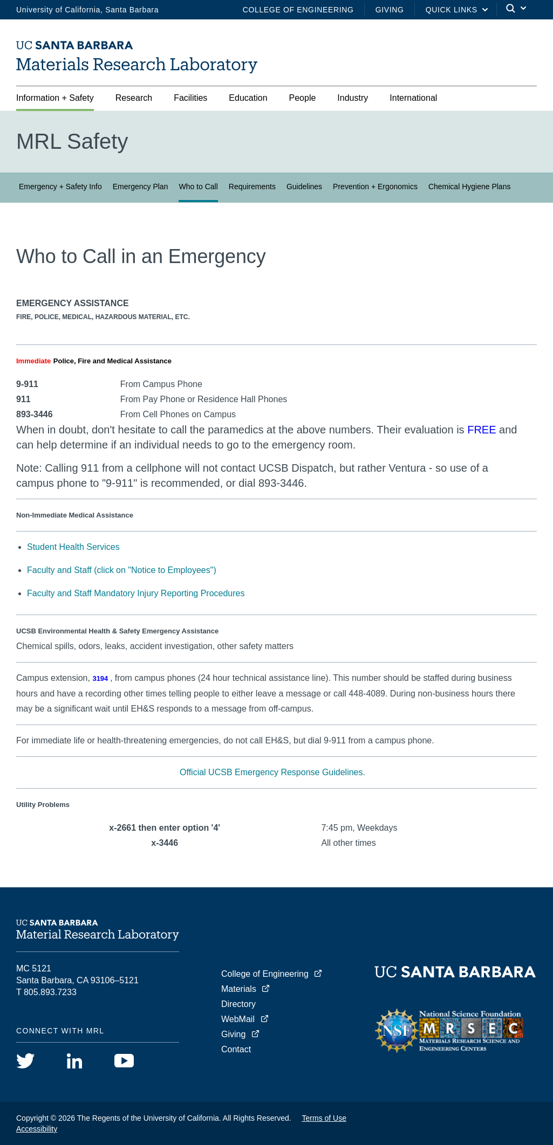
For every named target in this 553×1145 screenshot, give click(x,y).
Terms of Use (324, 1118)
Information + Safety (55, 97)
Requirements (252, 186)
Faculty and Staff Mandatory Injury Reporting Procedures (135, 593)
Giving (390, 9)
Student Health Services (73, 546)
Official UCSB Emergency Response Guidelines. (272, 772)
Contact (236, 1049)
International (413, 97)
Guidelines (304, 186)
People (302, 97)
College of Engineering (298, 9)
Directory (238, 1004)
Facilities (190, 97)
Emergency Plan (140, 186)
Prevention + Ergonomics (375, 186)
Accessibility (36, 1129)
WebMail (238, 1019)
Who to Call (198, 186)
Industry (352, 97)
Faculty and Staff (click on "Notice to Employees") (121, 570)
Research (133, 97)
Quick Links (451, 9)
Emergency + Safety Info (60, 186)
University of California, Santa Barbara (87, 9)
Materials (238, 989)
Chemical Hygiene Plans (469, 186)
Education (248, 97)
